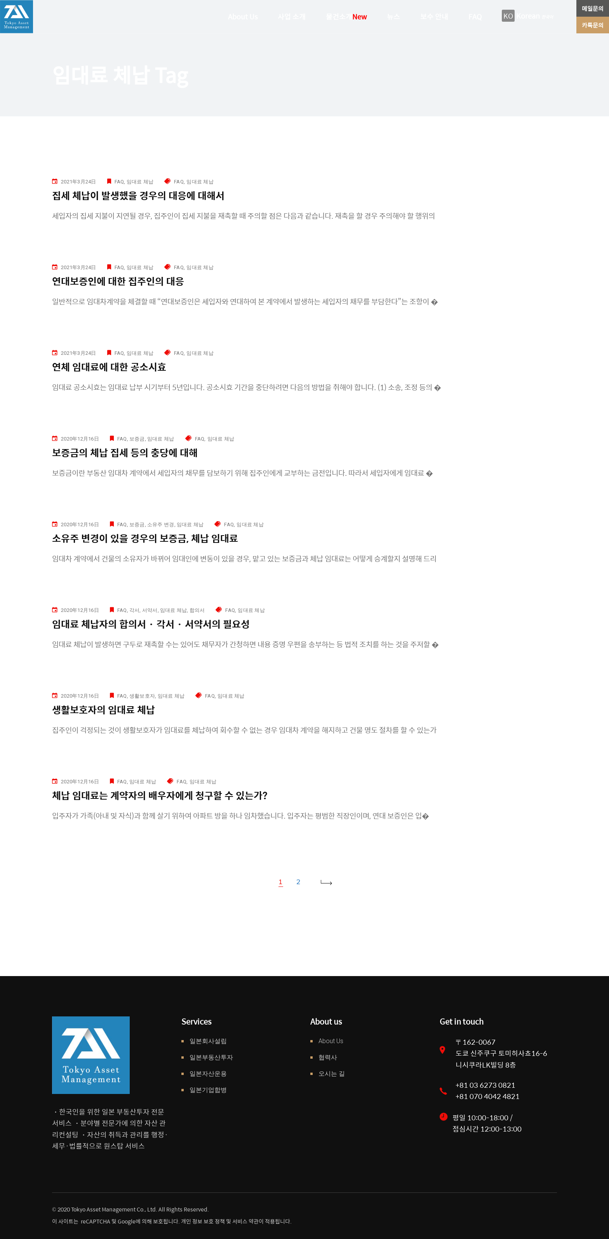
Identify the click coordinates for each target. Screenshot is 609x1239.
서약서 (150, 610)
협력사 (327, 1057)
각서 (134, 610)
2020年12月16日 (80, 439)
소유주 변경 (160, 524)
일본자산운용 (208, 1073)
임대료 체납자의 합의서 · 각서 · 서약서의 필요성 (151, 624)
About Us (330, 1041)
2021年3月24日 (78, 182)
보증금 (137, 439)
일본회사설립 (208, 1041)
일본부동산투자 (211, 1057)
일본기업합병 (208, 1090)
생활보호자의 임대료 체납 (103, 709)
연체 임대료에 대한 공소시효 (109, 366)
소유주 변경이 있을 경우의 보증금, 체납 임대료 (145, 538)
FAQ (119, 182)
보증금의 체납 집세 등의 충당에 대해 (125, 452)
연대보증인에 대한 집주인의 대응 (118, 281)
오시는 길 (331, 1073)
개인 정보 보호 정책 (202, 1221)
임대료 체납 (140, 182)
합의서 (197, 610)
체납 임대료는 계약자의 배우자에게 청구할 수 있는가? (160, 795)
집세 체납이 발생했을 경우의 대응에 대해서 (138, 195)
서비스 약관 (245, 1221)
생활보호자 (142, 696)
